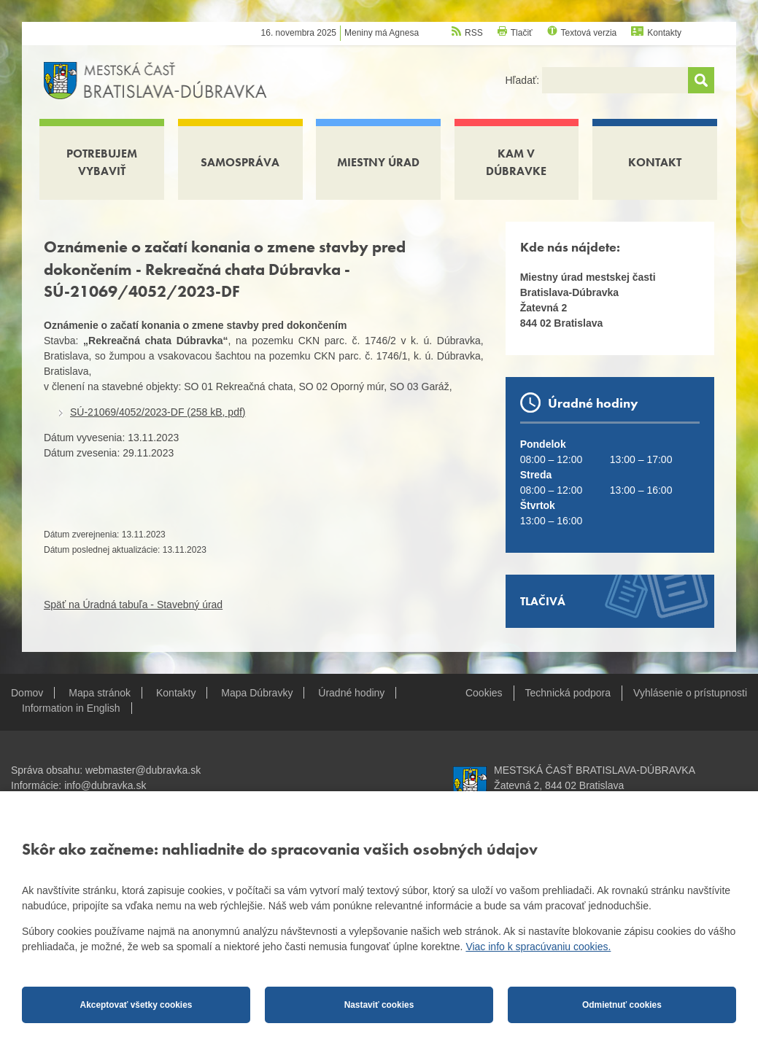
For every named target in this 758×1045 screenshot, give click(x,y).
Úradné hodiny (351, 693)
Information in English (71, 708)
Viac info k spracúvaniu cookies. (538, 946)
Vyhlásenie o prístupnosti (690, 693)
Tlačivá (542, 601)
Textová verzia (589, 33)
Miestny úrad (378, 162)
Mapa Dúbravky (257, 693)
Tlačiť (522, 33)
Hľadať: (523, 80)
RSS (474, 33)
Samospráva (240, 162)
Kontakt (654, 162)
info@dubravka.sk (105, 785)
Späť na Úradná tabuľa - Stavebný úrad (133, 604)
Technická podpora (568, 693)
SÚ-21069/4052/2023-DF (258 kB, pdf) (157, 412)
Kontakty (664, 33)
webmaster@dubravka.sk (143, 770)
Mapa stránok (100, 693)
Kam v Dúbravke (516, 162)
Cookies (484, 693)
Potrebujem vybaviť (101, 162)
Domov (27, 693)
